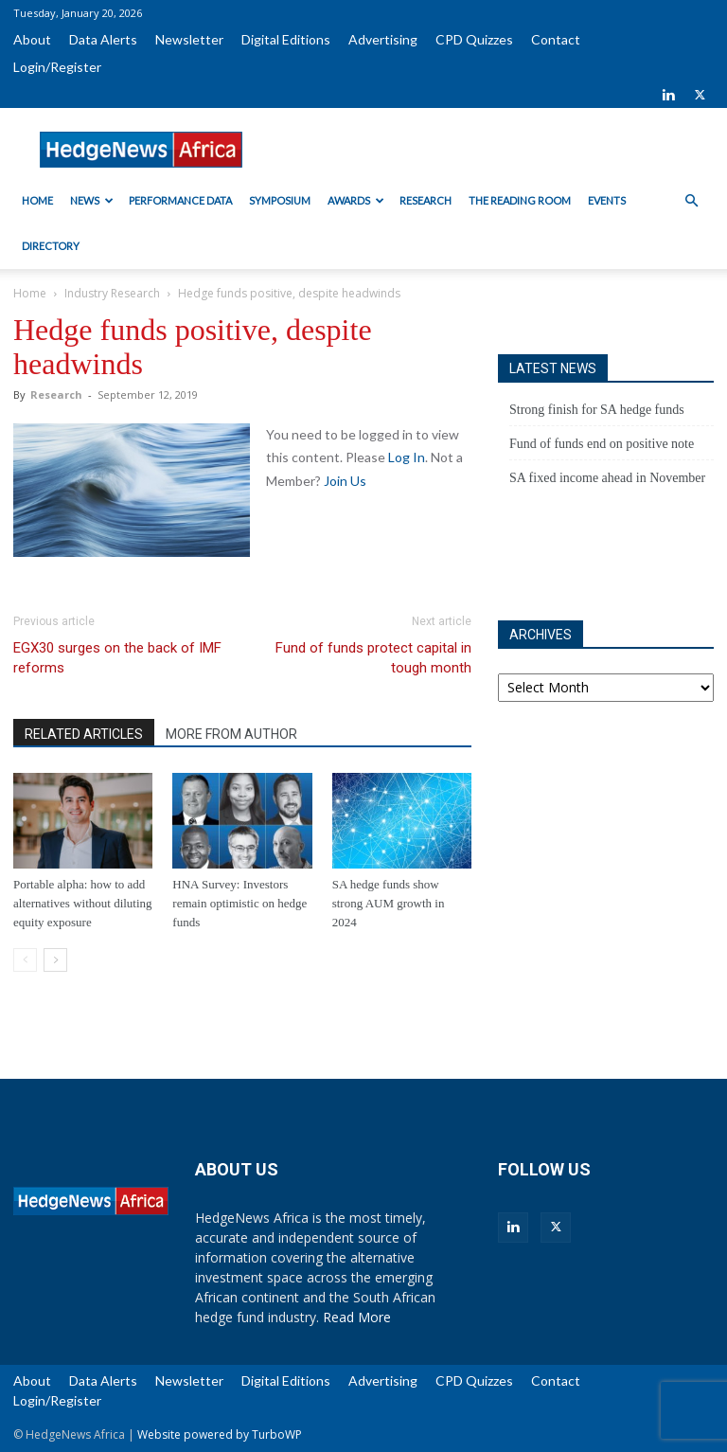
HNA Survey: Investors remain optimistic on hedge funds (239, 903)
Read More (357, 1317)
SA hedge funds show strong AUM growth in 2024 (388, 903)
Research (425, 200)
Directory (51, 246)
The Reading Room (520, 200)
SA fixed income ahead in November (607, 478)
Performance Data (180, 200)
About (32, 39)
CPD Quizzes (474, 39)
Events (607, 200)
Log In (406, 457)
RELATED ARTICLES (84, 734)
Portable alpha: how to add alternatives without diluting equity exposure (82, 903)
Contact (555, 39)
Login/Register (57, 67)
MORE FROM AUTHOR (231, 734)
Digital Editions (285, 39)
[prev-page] (25, 960)
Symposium (279, 200)
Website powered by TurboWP (219, 1434)
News (92, 200)
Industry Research (112, 293)
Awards (356, 200)
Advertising (382, 39)
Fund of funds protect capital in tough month (373, 657)
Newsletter (189, 39)
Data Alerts (103, 39)
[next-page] (55, 960)
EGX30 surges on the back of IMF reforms (117, 657)
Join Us (345, 481)
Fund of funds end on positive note (601, 444)
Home (37, 200)
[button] (691, 201)
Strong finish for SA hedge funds (596, 410)
